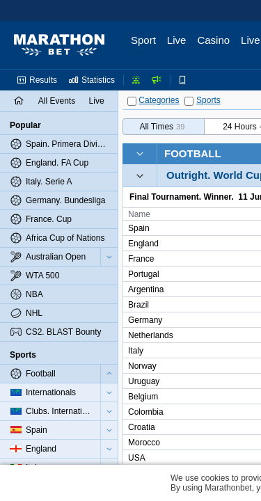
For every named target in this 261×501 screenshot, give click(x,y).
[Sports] (188, 101)
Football (192, 153)
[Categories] (131, 101)
